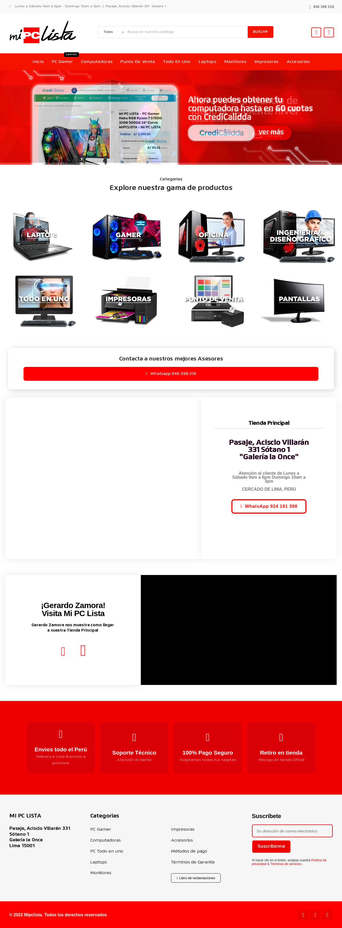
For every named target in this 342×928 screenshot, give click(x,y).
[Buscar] (186, 32)
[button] (322, 6)
